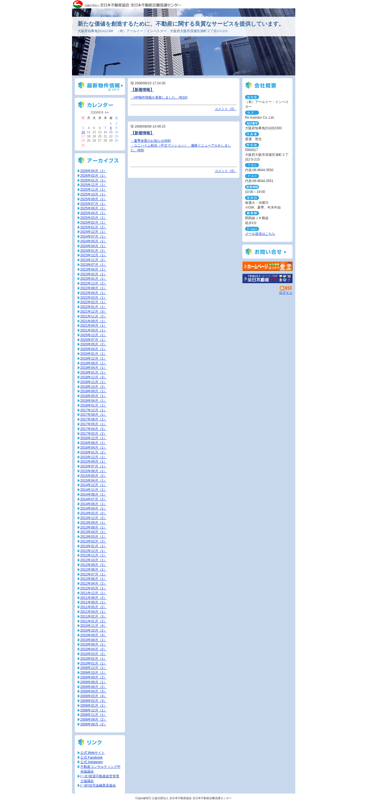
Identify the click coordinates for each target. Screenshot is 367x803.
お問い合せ (267, 252)
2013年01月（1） (93, 546)
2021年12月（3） (93, 312)
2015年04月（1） (93, 480)
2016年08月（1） (93, 443)
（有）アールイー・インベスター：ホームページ (267, 266)
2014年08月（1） (93, 494)
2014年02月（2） (93, 513)
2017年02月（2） (93, 434)
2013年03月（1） (93, 537)
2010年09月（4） (93, 635)
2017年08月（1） (93, 419)
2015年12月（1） (93, 457)
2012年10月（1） (93, 560)
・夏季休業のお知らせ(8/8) (151, 141)
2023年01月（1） (93, 279)
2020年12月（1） (93, 335)
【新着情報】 (142, 89)
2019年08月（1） (93, 363)
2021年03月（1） (93, 330)
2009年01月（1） (93, 706)
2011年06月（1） (93, 602)
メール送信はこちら (260, 234)
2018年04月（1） (93, 401)
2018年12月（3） (93, 377)
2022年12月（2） (93, 283)
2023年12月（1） (93, 255)
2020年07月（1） (93, 340)
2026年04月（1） (93, 171)
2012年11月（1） (93, 555)
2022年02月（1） (93, 302)
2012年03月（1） (93, 588)
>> (107, 112)
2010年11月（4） (93, 626)
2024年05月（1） (93, 241)
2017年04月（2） (93, 429)
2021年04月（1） (93, 326)
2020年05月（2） (93, 344)
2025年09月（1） (93, 199)
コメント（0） (226, 109)
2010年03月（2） (93, 654)
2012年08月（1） (93, 570)
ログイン (285, 293)
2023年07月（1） (93, 265)
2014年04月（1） (93, 508)
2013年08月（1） (93, 527)
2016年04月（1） (93, 448)
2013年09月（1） (93, 523)
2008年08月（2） (93, 724)
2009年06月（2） (93, 687)
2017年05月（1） (93, 424)
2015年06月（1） (93, 471)
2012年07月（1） (93, 574)
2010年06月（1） (93, 644)
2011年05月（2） (93, 607)
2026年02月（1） (93, 176)
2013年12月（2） (93, 518)
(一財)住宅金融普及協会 (98, 785)
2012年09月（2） (93, 565)
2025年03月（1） (93, 218)
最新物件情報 (100, 86)
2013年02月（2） (93, 541)
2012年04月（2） (93, 583)
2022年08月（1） (93, 288)
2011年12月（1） (93, 593)
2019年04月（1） (93, 368)
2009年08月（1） (93, 682)
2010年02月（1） (93, 659)
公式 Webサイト (92, 753)
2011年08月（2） (93, 598)
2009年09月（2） (93, 677)
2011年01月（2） (93, 621)
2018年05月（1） (93, 396)
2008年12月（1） (93, 710)
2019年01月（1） (93, 372)
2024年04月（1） (93, 246)
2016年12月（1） (93, 438)
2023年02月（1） (93, 274)
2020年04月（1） (93, 349)
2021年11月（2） (93, 316)
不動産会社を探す (267, 278)
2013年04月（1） (93, 532)
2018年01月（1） (93, 405)
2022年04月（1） (93, 293)
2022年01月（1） (93, 307)
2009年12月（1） (93, 668)
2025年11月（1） (93, 190)
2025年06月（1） (93, 208)
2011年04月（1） (93, 612)
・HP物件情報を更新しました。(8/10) (159, 97)
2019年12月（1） (93, 358)
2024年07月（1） (93, 236)
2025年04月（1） (93, 213)
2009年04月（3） (93, 691)
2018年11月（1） (93, 382)
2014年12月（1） (93, 485)
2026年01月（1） (93, 180)
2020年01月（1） (93, 354)
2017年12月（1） (93, 410)
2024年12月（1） (93, 232)
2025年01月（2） (93, 227)
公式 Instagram (91, 762)
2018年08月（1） (93, 391)
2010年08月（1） (93, 640)
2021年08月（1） (93, 321)
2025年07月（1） (93, 204)
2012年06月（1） (93, 579)
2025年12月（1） (93, 185)
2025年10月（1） (93, 194)
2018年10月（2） (93, 387)
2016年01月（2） (93, 452)
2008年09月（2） (93, 719)
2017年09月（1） (93, 415)
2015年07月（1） (93, 466)
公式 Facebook (91, 757)
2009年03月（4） (93, 696)
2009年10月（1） (93, 673)
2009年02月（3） (93, 701)
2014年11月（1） (93, 490)
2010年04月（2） (93, 649)
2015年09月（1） (93, 461)
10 (83, 132)
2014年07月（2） (93, 499)
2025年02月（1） (93, 222)
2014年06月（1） (93, 504)
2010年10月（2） (93, 630)
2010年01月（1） (93, 663)
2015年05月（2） (93, 476)
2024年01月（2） (93, 251)
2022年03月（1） (93, 298)
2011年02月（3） (93, 616)
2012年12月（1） (93, 551)
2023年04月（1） (93, 269)
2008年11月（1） (93, 715)
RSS (286, 288)
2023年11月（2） (93, 260)
